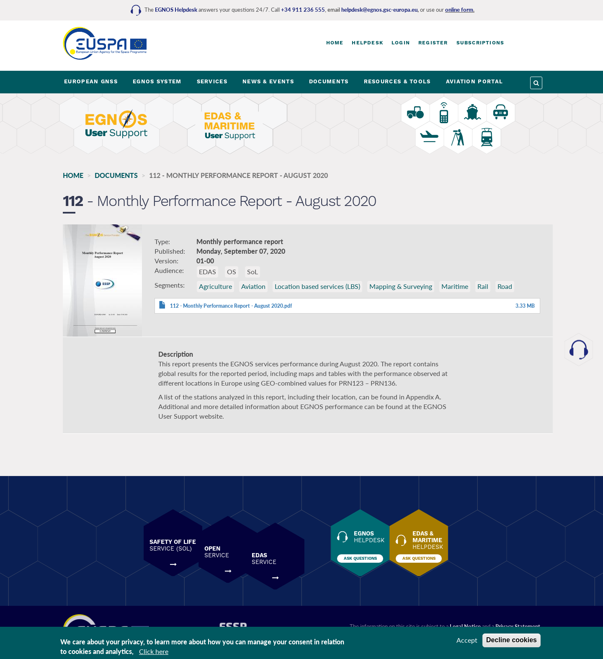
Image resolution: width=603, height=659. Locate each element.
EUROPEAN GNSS (91, 81)
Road (504, 288)
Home (335, 43)
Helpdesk (367, 43)
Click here (153, 651)
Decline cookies (511, 640)
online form (459, 9)
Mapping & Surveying (400, 288)
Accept (466, 640)
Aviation (253, 288)
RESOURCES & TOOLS (397, 81)
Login (401, 43)
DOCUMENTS (329, 81)
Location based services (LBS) (317, 288)
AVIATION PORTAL (474, 81)
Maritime (454, 288)
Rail (482, 288)
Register (433, 43)
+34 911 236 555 (303, 9)
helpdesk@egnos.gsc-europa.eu (379, 9)
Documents (116, 175)
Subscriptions (480, 43)
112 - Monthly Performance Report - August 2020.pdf (231, 308)
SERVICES (212, 81)
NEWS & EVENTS (268, 81)
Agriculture (215, 288)
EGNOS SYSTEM (157, 81)
